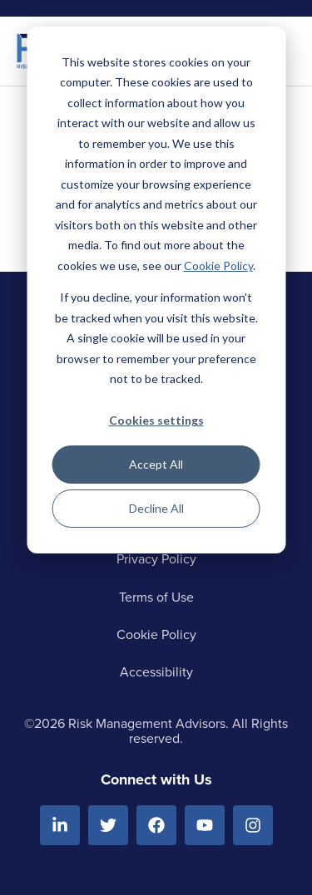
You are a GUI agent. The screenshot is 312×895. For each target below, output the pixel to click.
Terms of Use (156, 597)
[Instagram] (253, 825)
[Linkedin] (60, 825)
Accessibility (156, 671)
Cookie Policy (218, 265)
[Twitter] (108, 825)
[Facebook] (156, 825)
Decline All (156, 508)
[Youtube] (205, 825)
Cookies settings (156, 420)
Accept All (156, 464)
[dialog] (156, 290)
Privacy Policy (156, 558)
